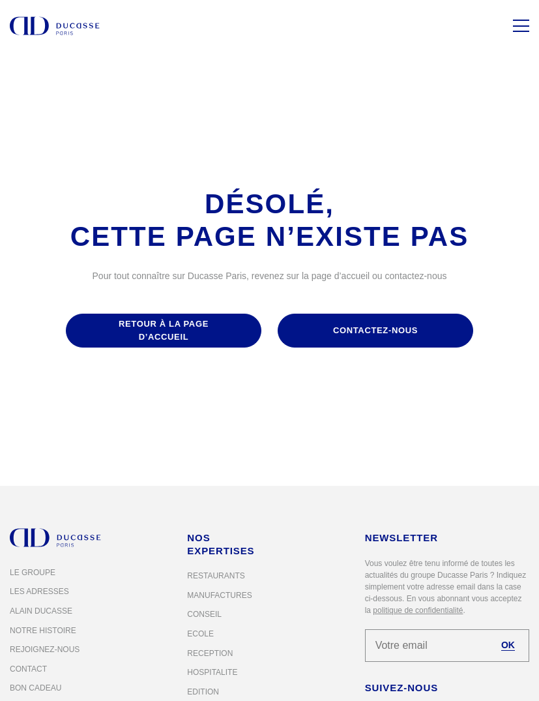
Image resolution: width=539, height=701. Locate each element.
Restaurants (215, 575)
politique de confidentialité (418, 610)
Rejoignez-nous (45, 649)
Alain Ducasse (41, 611)
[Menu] (521, 26)
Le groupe (32, 572)
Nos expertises (220, 544)
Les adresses (39, 591)
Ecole (200, 633)
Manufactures (219, 595)
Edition (203, 691)
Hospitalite (212, 672)
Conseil (204, 614)
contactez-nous (375, 330)
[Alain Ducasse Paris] (55, 26)
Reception (210, 653)
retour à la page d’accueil (164, 330)
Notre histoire (43, 630)
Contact (28, 669)
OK (508, 645)
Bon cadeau (35, 688)
